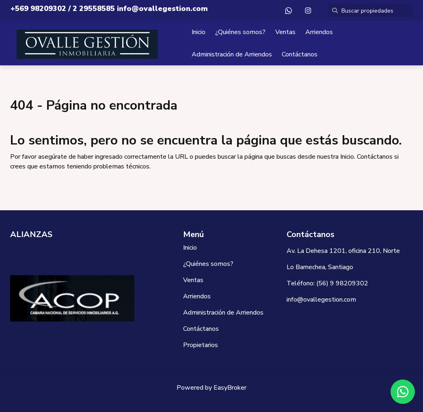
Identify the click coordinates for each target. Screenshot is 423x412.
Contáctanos (299, 54)
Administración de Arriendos (232, 54)
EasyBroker (230, 387)
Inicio (198, 32)
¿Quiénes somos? (240, 32)
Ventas (285, 32)
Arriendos (319, 32)
